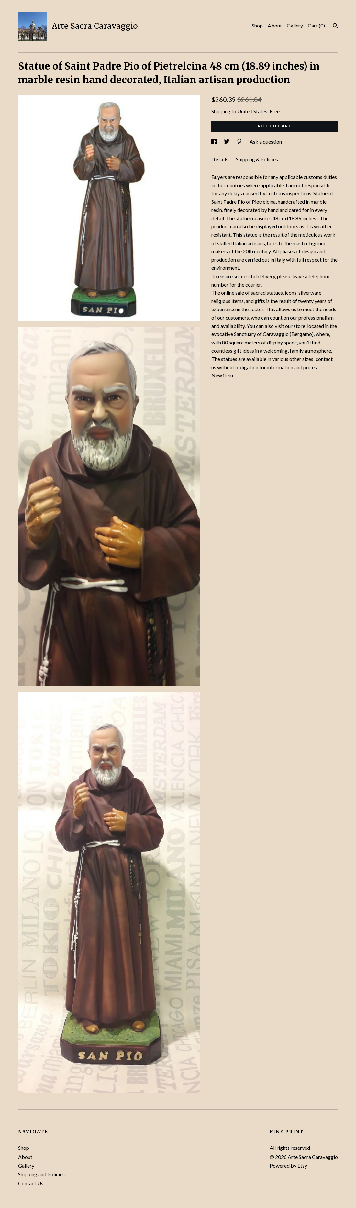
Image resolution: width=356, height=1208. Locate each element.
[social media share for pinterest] (240, 141)
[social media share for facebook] (214, 141)
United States (252, 111)
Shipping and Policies (41, 1174)
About (275, 25)
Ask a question (266, 141)
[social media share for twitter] (227, 141)
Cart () (316, 25)
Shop (257, 25)
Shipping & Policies (257, 159)
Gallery (295, 25)
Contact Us (30, 1183)
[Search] (335, 26)
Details (220, 159)
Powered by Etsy (288, 1165)
